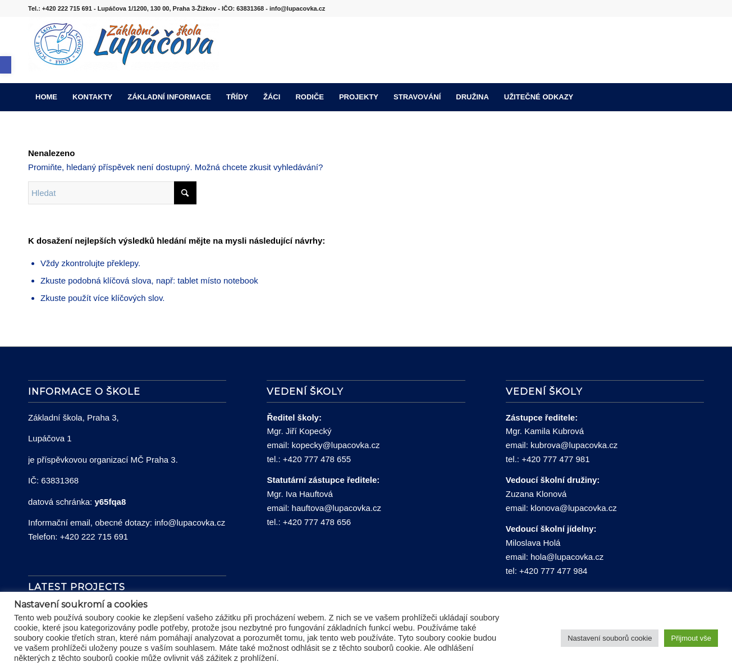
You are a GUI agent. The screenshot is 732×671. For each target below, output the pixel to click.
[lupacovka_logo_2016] (123, 50)
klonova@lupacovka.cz (573, 508)
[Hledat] (696, 97)
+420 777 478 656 (317, 522)
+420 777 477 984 (553, 571)
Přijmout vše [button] (691, 638)
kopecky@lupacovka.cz (336, 445)
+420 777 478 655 (317, 459)
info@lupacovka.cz (189, 522)
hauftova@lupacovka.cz (337, 508)
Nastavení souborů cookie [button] (610, 638)
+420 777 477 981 (555, 459)
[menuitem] (46, 97)
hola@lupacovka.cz (566, 557)
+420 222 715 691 (94, 536)
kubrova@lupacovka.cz (573, 445)
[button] (5, 65)
